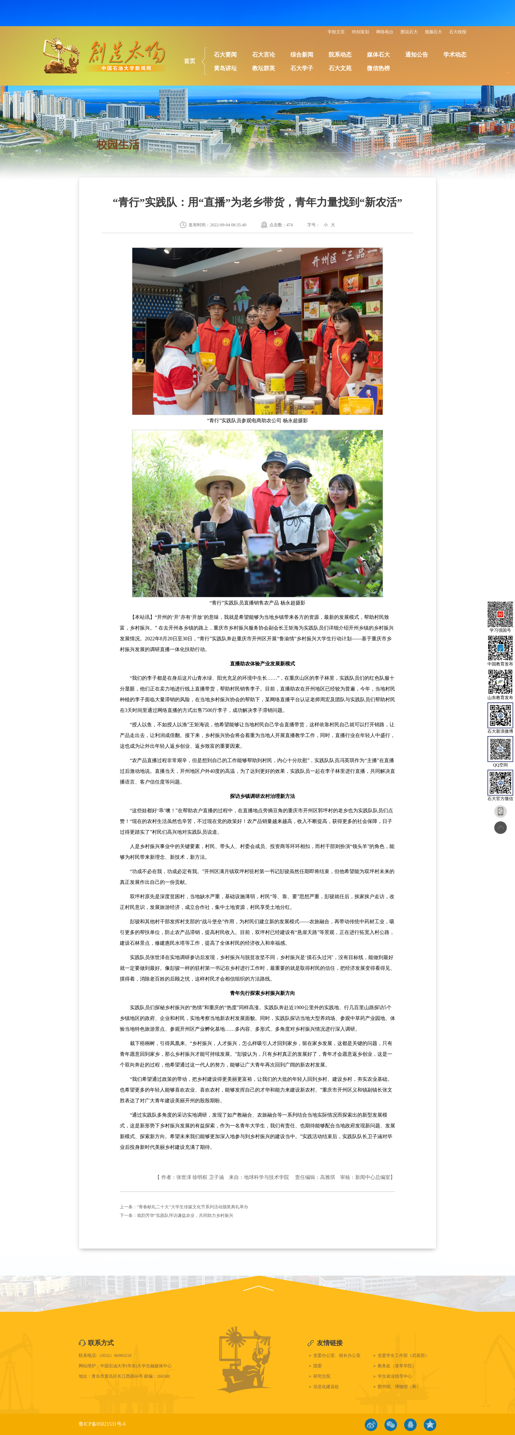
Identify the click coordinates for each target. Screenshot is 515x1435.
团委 (317, 1365)
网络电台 (384, 31)
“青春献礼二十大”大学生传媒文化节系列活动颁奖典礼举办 (192, 1206)
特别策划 (360, 31)
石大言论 (263, 55)
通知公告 (416, 55)
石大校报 (457, 31)
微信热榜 (378, 68)
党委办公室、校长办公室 (336, 1355)
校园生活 (414, 144)
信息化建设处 (326, 1386)
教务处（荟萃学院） (397, 1365)
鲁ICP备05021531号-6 (102, 1424)
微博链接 (371, 1425)
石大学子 (301, 68)
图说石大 (409, 31)
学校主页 (336, 31)
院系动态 (340, 55)
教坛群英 (263, 68)
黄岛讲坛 (225, 68)
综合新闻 (301, 55)
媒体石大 (378, 55)
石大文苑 (340, 68)
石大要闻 (225, 55)
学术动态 (454, 55)
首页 (189, 61)
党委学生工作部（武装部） (403, 1355)
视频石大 (433, 31)
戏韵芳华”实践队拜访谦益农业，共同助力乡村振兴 (185, 1215)
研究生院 (321, 1376)
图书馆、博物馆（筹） (399, 1386)
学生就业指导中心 (395, 1376)
